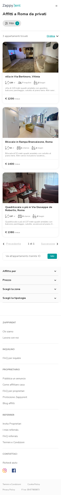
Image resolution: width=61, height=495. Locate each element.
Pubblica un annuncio (14, 378)
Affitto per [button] (30, 271)
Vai (52, 256)
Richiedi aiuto (10, 463)
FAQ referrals (10, 436)
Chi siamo (8, 331)
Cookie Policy (33, 484)
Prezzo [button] (30, 280)
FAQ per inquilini (12, 358)
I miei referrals (11, 430)
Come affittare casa (14, 384)
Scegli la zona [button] (30, 289)
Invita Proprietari (12, 424)
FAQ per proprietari (13, 391)
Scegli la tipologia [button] (30, 298)
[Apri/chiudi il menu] (56, 6)
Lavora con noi (11, 338)
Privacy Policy (9, 489)
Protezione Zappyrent (15, 397)
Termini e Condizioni (13, 442)
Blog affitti (9, 403)
